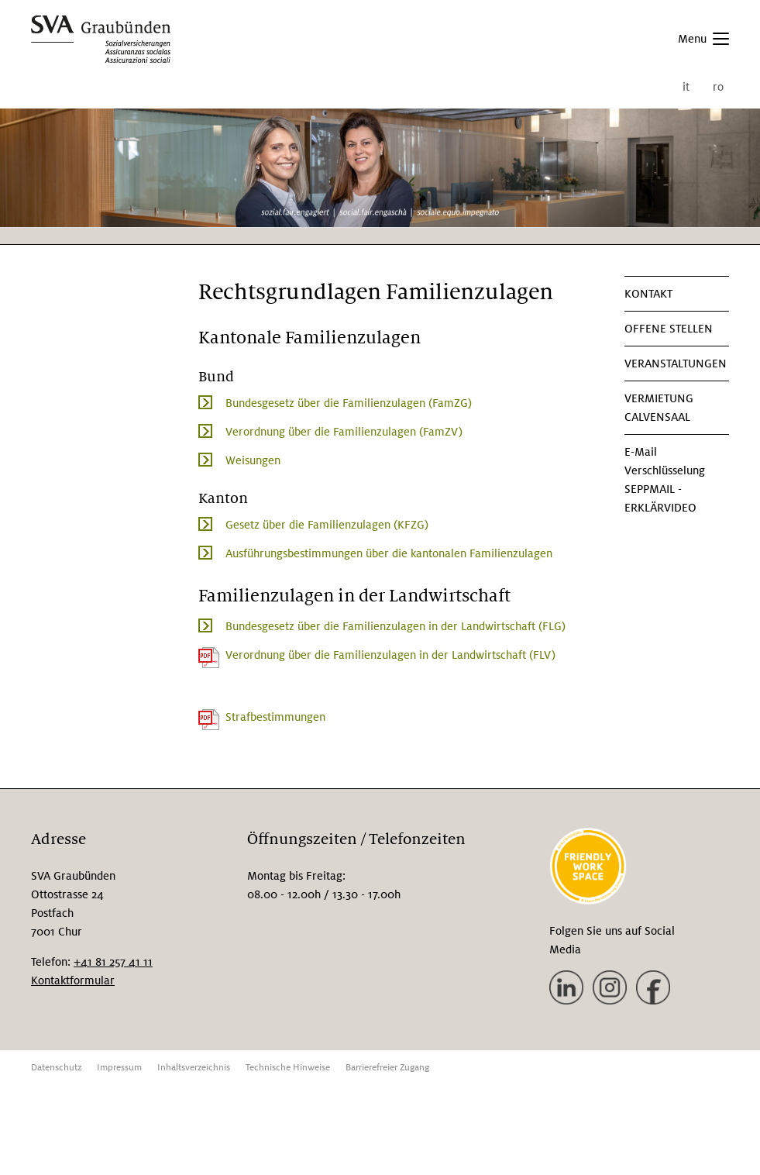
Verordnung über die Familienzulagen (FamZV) (344, 432)
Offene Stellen (668, 328)
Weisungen (252, 460)
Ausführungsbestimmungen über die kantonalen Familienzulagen (388, 553)
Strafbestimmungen (275, 717)
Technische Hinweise (288, 1068)
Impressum (119, 1068)
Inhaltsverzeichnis (193, 1068)
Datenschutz (56, 1068)
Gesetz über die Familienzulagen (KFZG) (326, 525)
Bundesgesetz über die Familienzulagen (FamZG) (348, 403)
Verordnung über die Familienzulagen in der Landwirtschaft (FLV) (390, 655)
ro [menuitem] (718, 87)
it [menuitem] (686, 87)
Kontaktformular (73, 980)
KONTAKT (648, 294)
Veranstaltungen (675, 363)
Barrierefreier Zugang (387, 1068)
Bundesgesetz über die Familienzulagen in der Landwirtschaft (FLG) (395, 626)
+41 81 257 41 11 (113, 962)
